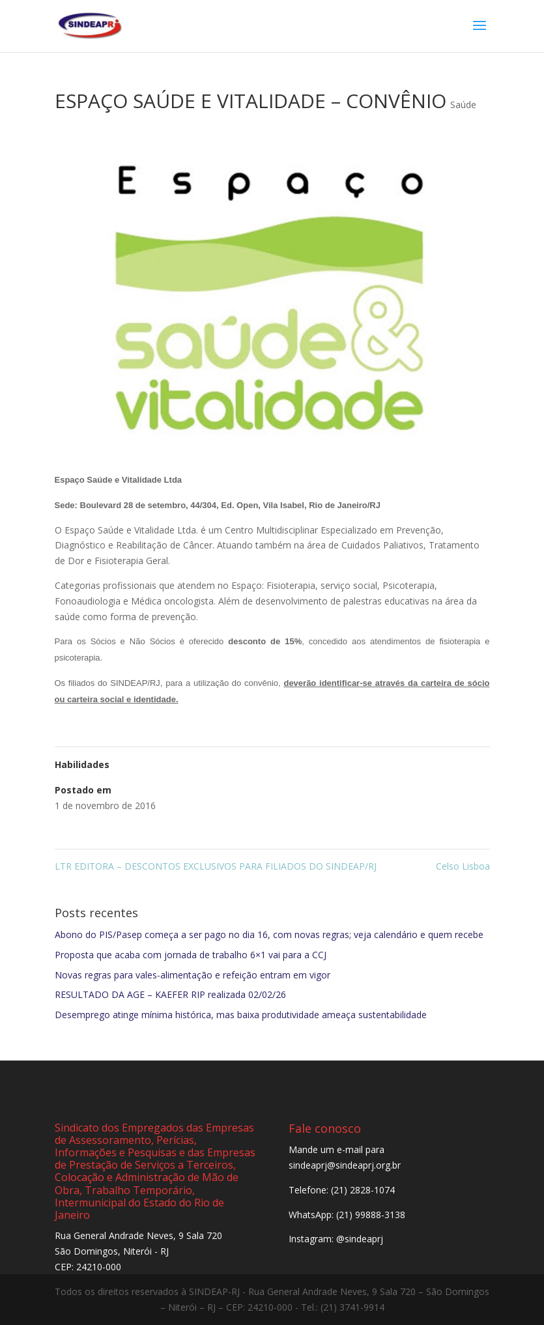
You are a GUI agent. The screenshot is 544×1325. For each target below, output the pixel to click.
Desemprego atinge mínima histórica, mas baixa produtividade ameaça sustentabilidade (241, 1014)
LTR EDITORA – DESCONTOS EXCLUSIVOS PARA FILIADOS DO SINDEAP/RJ (216, 866)
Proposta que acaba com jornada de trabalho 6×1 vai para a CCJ (190, 954)
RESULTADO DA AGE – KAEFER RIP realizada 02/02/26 (170, 994)
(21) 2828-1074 (363, 1190)
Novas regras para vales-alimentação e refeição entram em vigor (192, 975)
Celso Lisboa (463, 866)
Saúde (463, 104)
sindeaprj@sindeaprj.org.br (345, 1165)
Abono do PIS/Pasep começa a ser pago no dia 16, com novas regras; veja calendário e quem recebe (269, 934)
